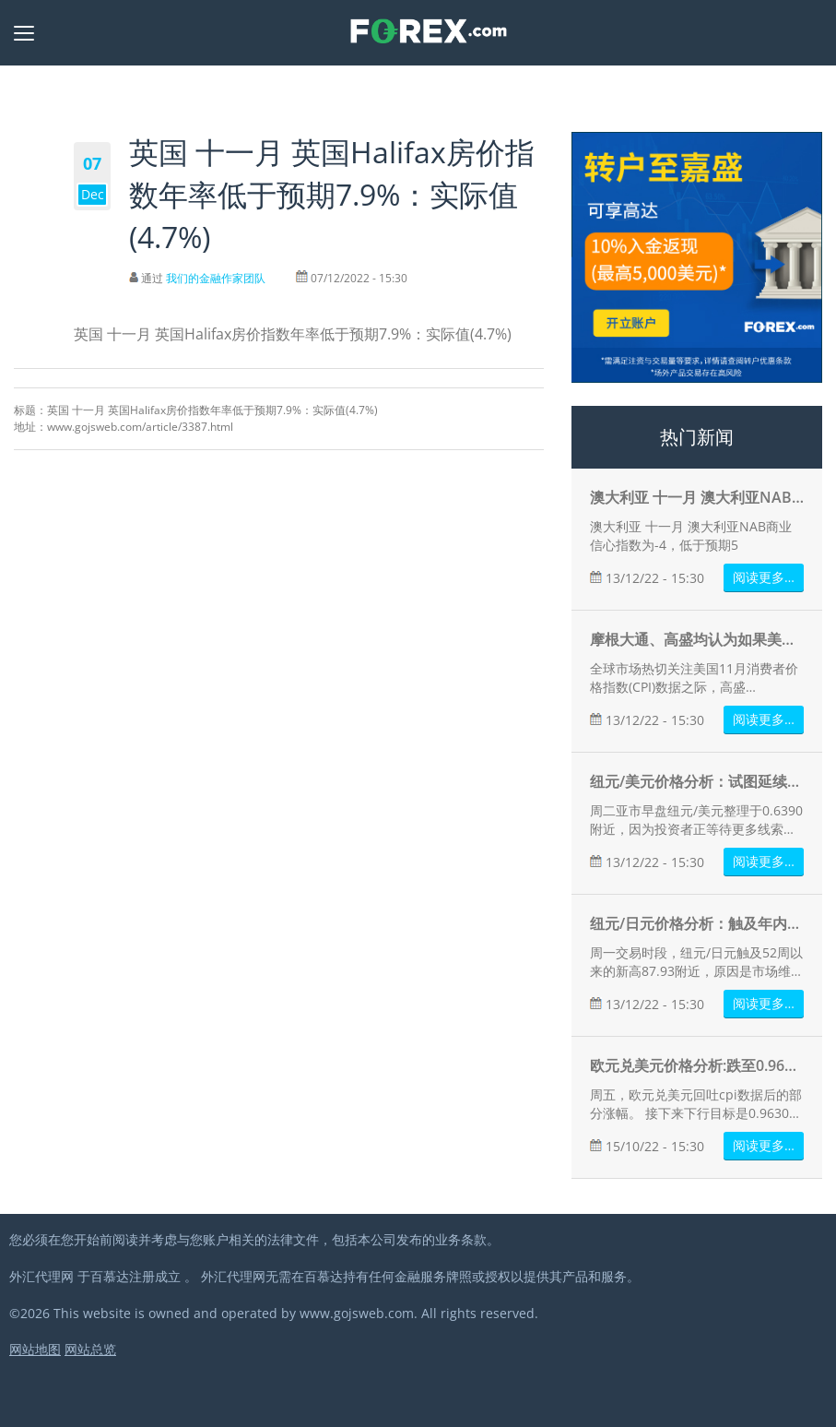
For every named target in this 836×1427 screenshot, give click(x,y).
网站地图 (35, 1349)
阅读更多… (764, 577)
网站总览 (90, 1349)
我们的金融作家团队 (215, 278)
